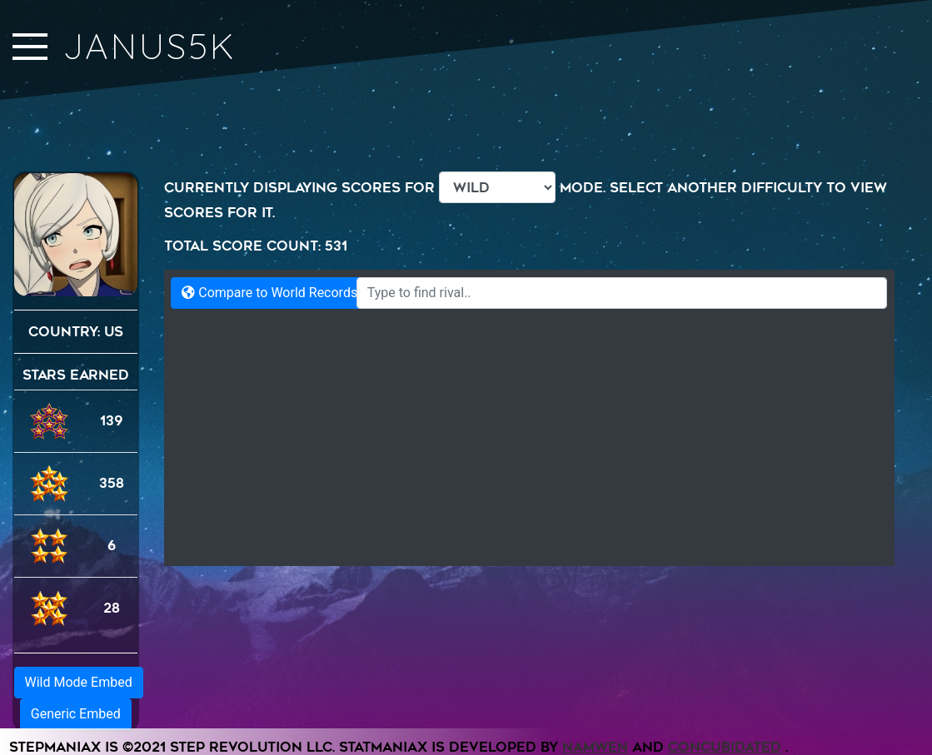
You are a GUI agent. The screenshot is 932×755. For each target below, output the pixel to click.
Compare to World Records (269, 293)
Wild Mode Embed (78, 682)
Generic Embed (76, 714)
